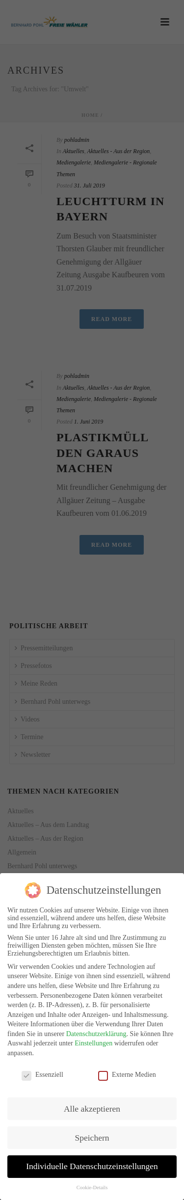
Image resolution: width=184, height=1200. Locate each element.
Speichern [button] (92, 1132)
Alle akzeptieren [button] (92, 1103)
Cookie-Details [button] (92, 1182)
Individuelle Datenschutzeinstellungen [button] (92, 1161)
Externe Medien (127, 1069)
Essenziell (42, 1069)
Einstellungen (93, 1037)
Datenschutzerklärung (96, 1028)
